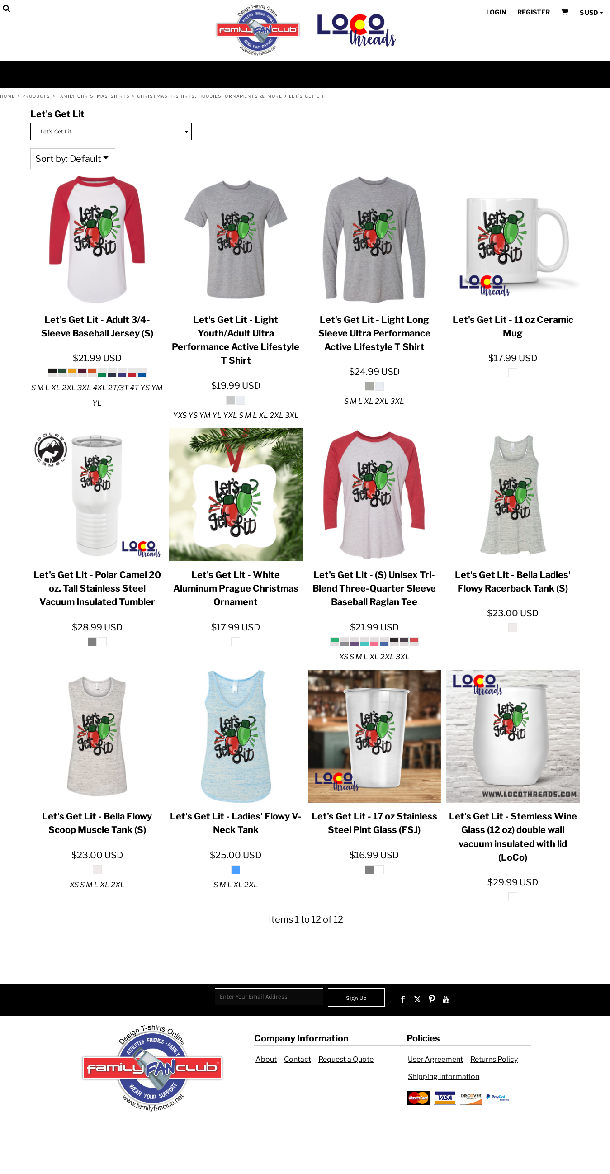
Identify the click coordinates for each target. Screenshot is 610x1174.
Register (533, 12)
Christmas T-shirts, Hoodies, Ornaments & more (210, 96)
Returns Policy (494, 1059)
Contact (297, 1059)
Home (7, 96)
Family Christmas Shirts (93, 96)
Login (496, 12)
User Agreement (435, 1059)
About (266, 1059)
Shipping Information (443, 1076)
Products (36, 96)
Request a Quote (346, 1059)
